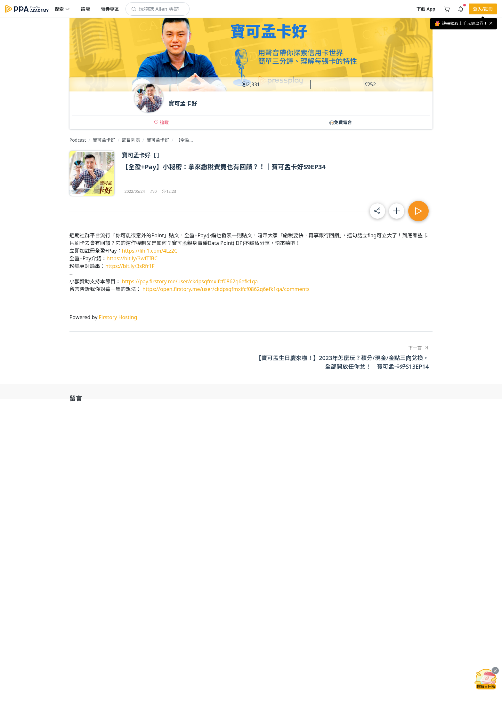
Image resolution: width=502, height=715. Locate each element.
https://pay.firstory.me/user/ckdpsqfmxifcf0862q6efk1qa (190, 281)
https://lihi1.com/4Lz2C (149, 250)
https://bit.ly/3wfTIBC (132, 258)
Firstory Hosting (118, 317)
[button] (62, 9)
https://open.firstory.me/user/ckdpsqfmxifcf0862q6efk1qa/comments (226, 289)
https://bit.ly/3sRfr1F (130, 266)
